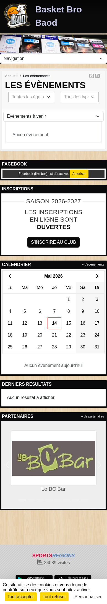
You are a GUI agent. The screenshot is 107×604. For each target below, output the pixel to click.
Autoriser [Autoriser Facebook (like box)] (79, 174)
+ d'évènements (93, 264)
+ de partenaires (92, 416)
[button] (7, 465)
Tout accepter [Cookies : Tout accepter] (20, 596)
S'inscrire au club (53, 242)
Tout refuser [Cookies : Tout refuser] (54, 596)
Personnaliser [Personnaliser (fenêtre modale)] (88, 596)
